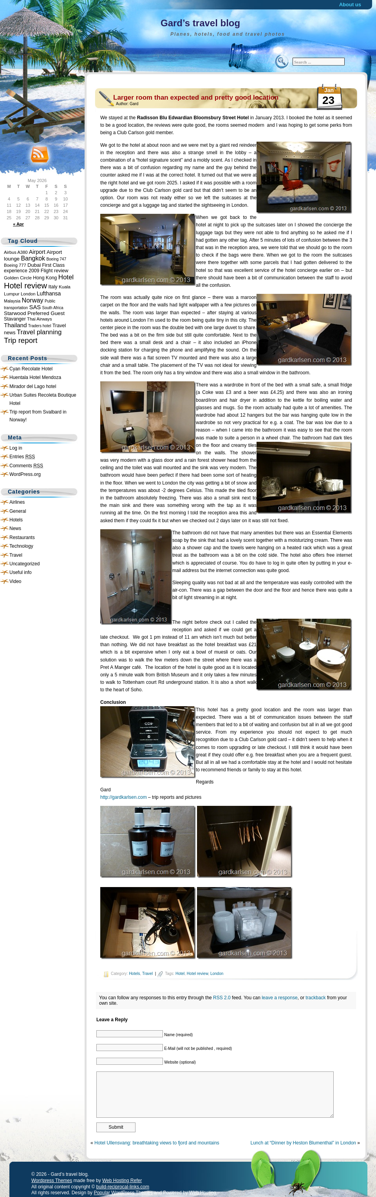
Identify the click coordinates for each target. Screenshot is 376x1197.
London (28, 294)
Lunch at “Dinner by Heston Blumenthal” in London (303, 1143)
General (17, 511)
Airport (37, 252)
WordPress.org (25, 474)
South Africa (52, 308)
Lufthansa (49, 293)
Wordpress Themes (51, 1180)
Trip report (20, 340)
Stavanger (15, 319)
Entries (22, 456)
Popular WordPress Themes (123, 1192)
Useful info (20, 572)
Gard (134, 104)
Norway (32, 300)
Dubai (34, 265)
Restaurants (22, 537)
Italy (52, 287)
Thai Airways (39, 319)
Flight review (55, 270)
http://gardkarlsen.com (123, 797)
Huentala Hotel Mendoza (35, 377)
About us (350, 4)
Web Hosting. (203, 1192)
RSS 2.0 (222, 997)
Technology (21, 546)
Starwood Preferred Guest (34, 313)
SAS (35, 307)
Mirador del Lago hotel (32, 386)
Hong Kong (45, 278)
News (15, 528)
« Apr (18, 224)
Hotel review (25, 285)
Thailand (15, 325)
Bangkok (33, 258)
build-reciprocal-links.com (122, 1187)
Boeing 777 (15, 265)
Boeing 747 (56, 259)
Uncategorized (24, 564)
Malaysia (12, 301)
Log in (15, 448)
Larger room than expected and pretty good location (195, 97)
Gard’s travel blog (200, 23)
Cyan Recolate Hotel (30, 369)
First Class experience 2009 (34, 267)
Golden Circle (18, 277)
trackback (315, 997)
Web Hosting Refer (122, 1180)
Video (15, 581)
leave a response (279, 997)
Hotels (16, 520)
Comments (26, 465)
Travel (15, 555)
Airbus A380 (15, 252)
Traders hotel (39, 326)
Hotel (66, 277)
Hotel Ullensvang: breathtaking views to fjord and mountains (156, 1143)
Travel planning (39, 332)
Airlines (17, 502)
